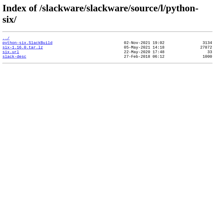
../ (5, 39)
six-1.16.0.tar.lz (22, 50)
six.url (10, 55)
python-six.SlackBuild (27, 44)
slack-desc (14, 61)
